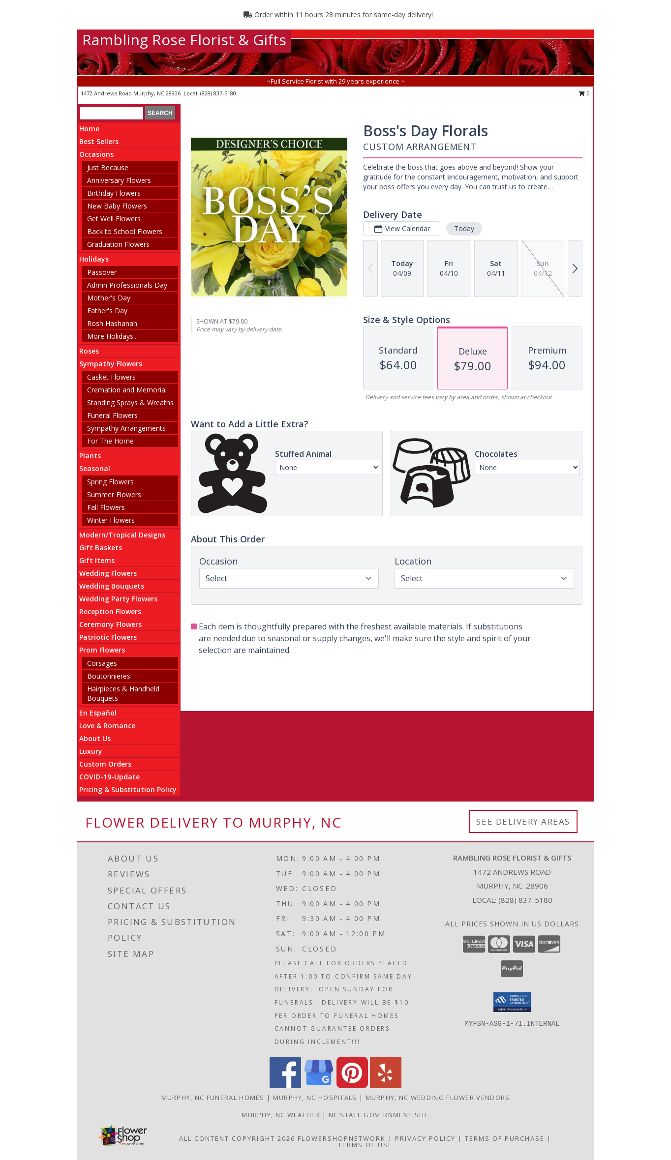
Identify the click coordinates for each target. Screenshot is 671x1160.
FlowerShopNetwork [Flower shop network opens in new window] (342, 1138)
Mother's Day (108, 297)
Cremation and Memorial (127, 389)
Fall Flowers (106, 507)
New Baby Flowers (117, 205)
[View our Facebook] (285, 1085)
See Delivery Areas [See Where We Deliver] (523, 821)
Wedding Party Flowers (118, 598)
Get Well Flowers (114, 218)
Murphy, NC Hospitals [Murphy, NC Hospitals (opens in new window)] (315, 1097)
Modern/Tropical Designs (122, 534)
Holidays (94, 259)
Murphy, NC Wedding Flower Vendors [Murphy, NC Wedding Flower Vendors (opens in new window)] (438, 1097)
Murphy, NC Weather (281, 1114)
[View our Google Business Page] (319, 1085)
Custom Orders (105, 764)
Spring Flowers (110, 481)
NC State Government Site (379, 1114)
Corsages (102, 663)
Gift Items (97, 560)
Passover (102, 272)
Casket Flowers (111, 377)
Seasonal (94, 468)
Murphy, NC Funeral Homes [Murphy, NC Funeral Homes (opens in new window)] (213, 1097)
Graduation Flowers (118, 244)
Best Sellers (99, 141)
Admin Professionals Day (127, 285)
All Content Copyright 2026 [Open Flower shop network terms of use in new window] (237, 1138)
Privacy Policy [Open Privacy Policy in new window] (425, 1138)
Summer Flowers (114, 494)
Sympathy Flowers (110, 363)
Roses (89, 351)
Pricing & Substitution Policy (128, 789)
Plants (90, 455)
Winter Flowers (111, 520)
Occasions (96, 154)
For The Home (110, 441)
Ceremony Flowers (110, 624)
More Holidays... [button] (112, 336)
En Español (98, 712)
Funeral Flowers (112, 415)
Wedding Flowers (108, 573)
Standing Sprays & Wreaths (130, 402)
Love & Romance (107, 725)
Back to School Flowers (124, 231)
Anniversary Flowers (119, 180)
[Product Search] (111, 113)
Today (464, 228)
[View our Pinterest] (352, 1085)
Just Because (107, 167)
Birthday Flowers (114, 193)
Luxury (90, 751)
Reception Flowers (110, 611)
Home (89, 128)
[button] (512, 1002)
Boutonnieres (108, 676)
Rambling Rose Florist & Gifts (184, 39)
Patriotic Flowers (108, 637)
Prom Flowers (102, 649)
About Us (95, 738)
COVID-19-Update (109, 776)
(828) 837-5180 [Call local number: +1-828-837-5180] (218, 93)
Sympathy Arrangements (126, 428)
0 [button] (584, 93)
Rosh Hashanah (112, 323)
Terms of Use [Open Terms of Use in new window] (365, 1144)
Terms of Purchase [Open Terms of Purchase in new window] (505, 1138)
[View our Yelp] (385, 1085)
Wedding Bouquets (111, 586)
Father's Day (107, 310)
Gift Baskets (100, 547)
